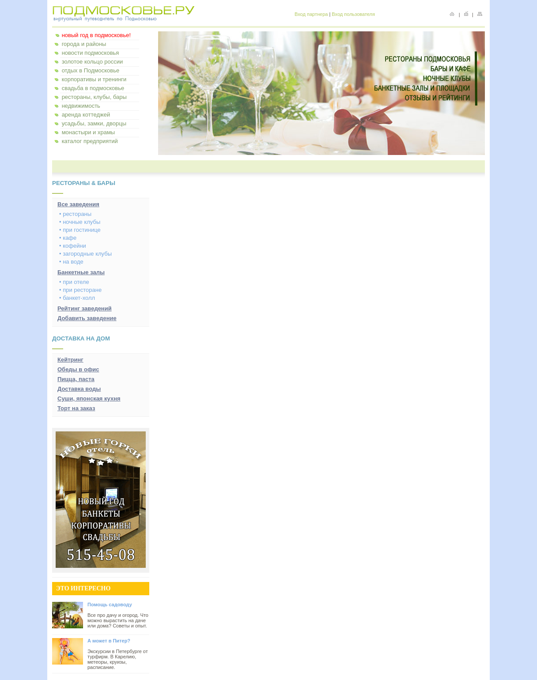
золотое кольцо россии (92, 61)
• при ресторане (80, 290)
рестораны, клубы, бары (94, 97)
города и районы (84, 44)
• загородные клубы (85, 253)
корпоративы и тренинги (94, 79)
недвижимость (81, 105)
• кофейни (72, 245)
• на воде (71, 261)
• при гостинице (80, 230)
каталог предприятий (90, 141)
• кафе (67, 237)
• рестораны (75, 214)
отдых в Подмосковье (91, 70)
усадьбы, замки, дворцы (94, 123)
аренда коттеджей (86, 114)
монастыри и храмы (88, 132)
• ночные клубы (79, 222)
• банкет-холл (77, 298)
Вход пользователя (353, 14)
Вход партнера (311, 14)
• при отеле (74, 282)
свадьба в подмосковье (93, 88)
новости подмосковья (90, 52)
